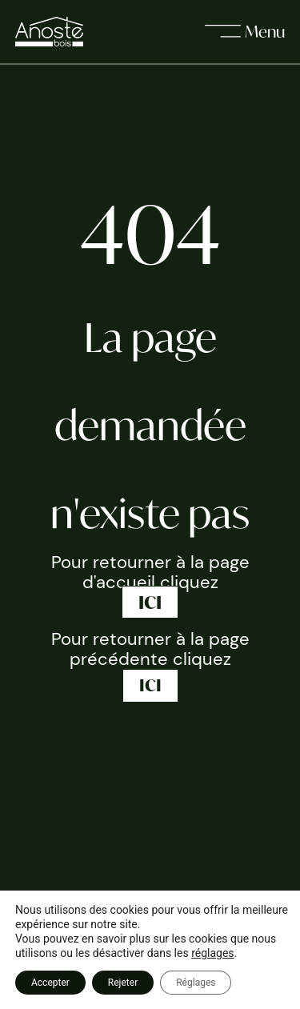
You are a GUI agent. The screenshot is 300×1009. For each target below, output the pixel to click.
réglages (212, 953)
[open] (245, 32)
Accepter (50, 982)
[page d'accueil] (49, 30)
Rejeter (123, 982)
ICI (150, 602)
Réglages (195, 982)
